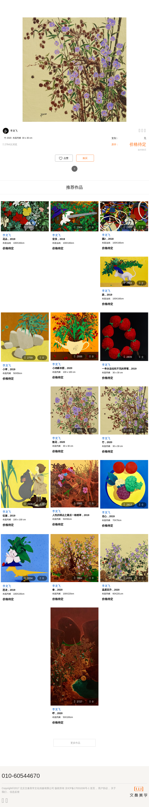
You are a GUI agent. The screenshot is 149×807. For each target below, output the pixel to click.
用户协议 (103, 788)
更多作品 (76, 742)
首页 (92, 788)
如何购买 (142, 150)
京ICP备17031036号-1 (77, 788)
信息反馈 (14, 791)
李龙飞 (14, 130)
